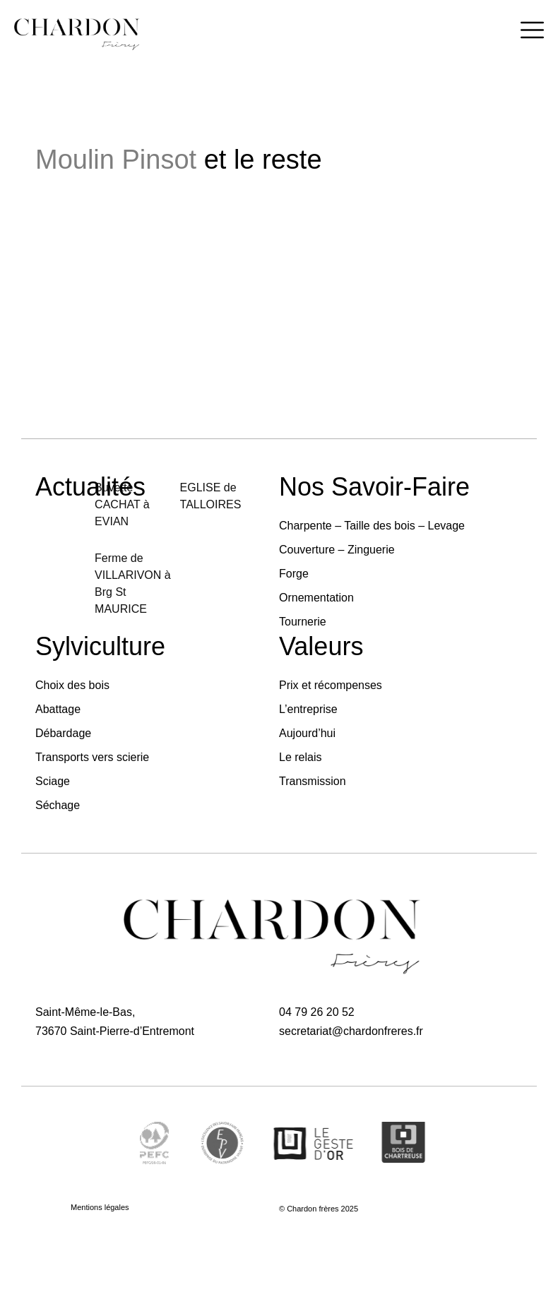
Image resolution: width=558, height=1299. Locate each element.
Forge (294, 574)
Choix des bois (72, 685)
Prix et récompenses (330, 685)
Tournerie (302, 622)
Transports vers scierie (92, 757)
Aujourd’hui (307, 733)
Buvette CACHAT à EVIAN (122, 504)
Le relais (300, 757)
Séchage (57, 805)
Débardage (63, 733)
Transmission (312, 781)
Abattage (58, 709)
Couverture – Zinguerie (337, 550)
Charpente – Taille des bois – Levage (372, 526)
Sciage (52, 781)
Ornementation (316, 598)
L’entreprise (308, 709)
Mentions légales (100, 1207)
